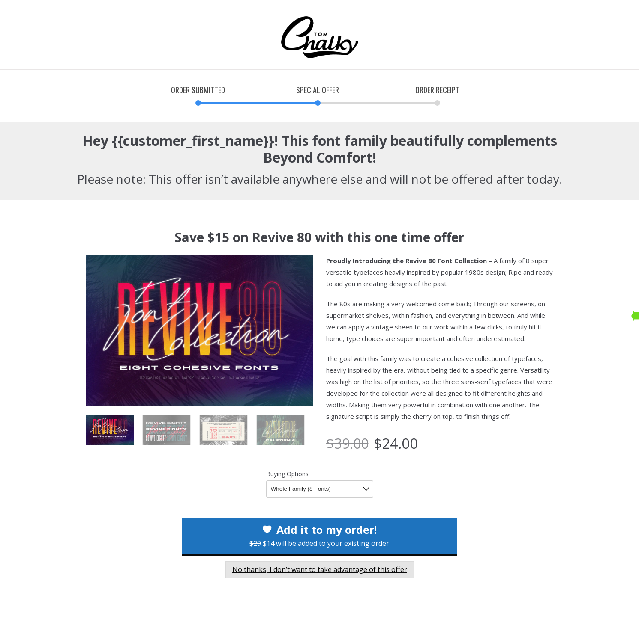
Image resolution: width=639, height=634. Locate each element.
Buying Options (287, 474)
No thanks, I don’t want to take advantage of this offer (319, 569)
